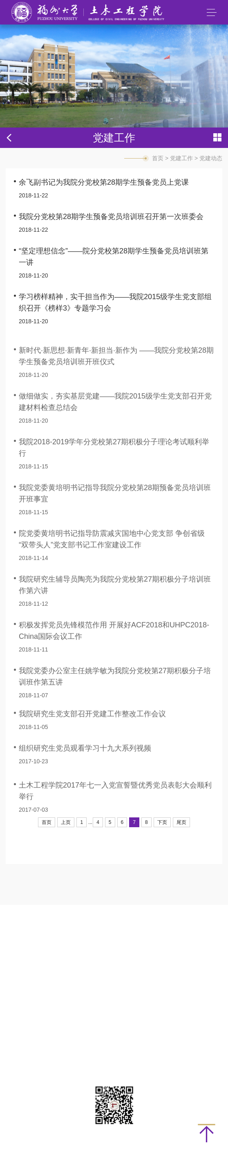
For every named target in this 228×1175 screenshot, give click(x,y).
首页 (157, 158)
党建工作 (181, 158)
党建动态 (210, 158)
